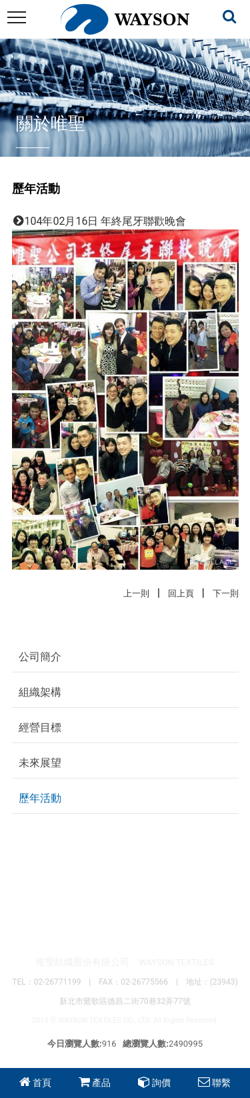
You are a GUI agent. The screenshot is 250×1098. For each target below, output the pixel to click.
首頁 (42, 1082)
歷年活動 (40, 798)
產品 (101, 1082)
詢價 (161, 1082)
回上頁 (181, 593)
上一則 (136, 593)
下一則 (226, 593)
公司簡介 (40, 656)
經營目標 (40, 727)
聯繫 (221, 1082)
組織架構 (40, 692)
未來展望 (40, 762)
